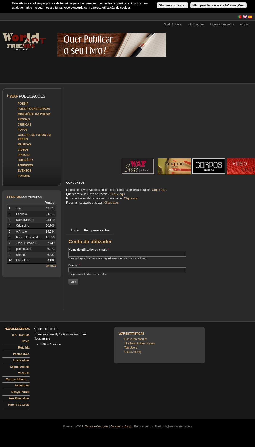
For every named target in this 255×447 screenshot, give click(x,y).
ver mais (51, 265)
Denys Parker (20, 392)
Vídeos (23, 149)
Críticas (24, 124)
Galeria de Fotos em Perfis (34, 137)
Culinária (25, 160)
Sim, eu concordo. (172, 5)
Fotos (22, 129)
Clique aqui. (159, 189)
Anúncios (25, 165)
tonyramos (22, 385)
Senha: (74, 265)
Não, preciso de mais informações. (218, 5)
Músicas (24, 144)
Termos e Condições (96, 426)
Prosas (24, 119)
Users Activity (132, 352)
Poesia (23, 103)
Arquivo (245, 24)
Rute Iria (23, 347)
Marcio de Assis (19, 404)
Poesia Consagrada (34, 109)
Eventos (24, 170)
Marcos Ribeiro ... (17, 379)
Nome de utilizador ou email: (88, 249)
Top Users (130, 347)
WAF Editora (173, 24)
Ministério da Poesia (34, 114)
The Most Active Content (139, 343)
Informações (195, 24)
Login (75, 230)
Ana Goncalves (19, 398)
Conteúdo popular (135, 339)
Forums (24, 175)
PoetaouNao (21, 354)
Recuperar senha (96, 230)
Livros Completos (222, 24)
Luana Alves (21, 360)
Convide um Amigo (121, 426)
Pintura (24, 155)
